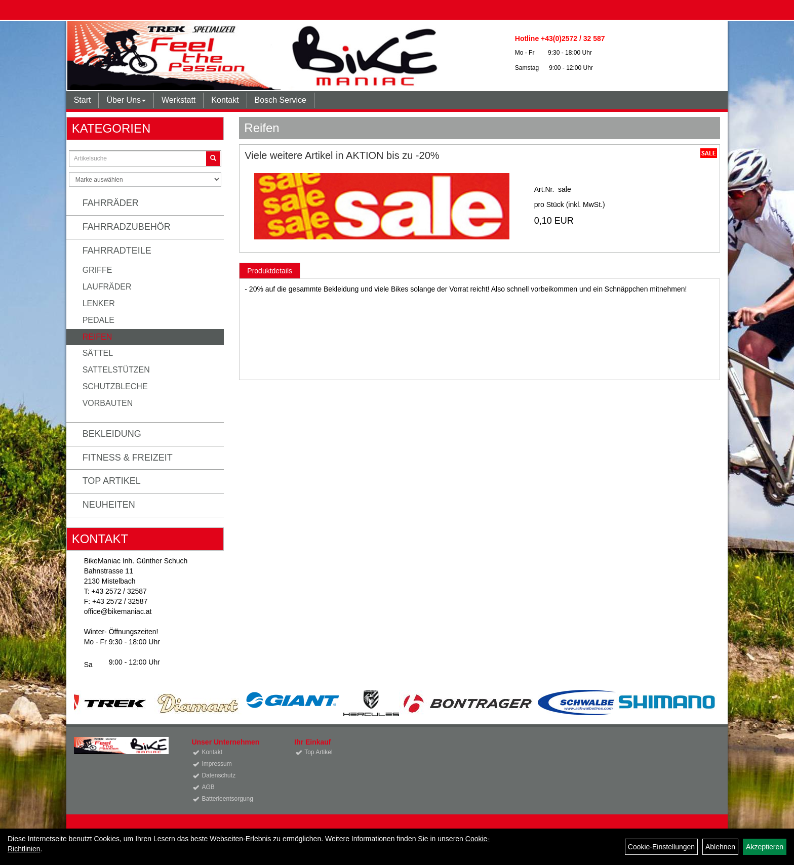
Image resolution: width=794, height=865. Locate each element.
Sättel (98, 353)
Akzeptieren (764, 847)
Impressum (216, 763)
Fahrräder (111, 203)
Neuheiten (109, 505)
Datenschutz (218, 775)
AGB (208, 787)
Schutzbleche (115, 386)
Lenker (99, 303)
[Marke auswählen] (145, 179)
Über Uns (126, 100)
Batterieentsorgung (227, 798)
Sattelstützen (116, 369)
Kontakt (225, 100)
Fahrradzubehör (127, 227)
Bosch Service (280, 100)
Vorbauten (108, 403)
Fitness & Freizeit (128, 457)
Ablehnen (720, 847)
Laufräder (107, 286)
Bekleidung (112, 434)
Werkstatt (178, 100)
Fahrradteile (117, 250)
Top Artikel (112, 481)
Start (82, 100)
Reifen (97, 337)
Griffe (97, 270)
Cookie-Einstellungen (661, 847)
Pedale (98, 320)
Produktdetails (269, 271)
